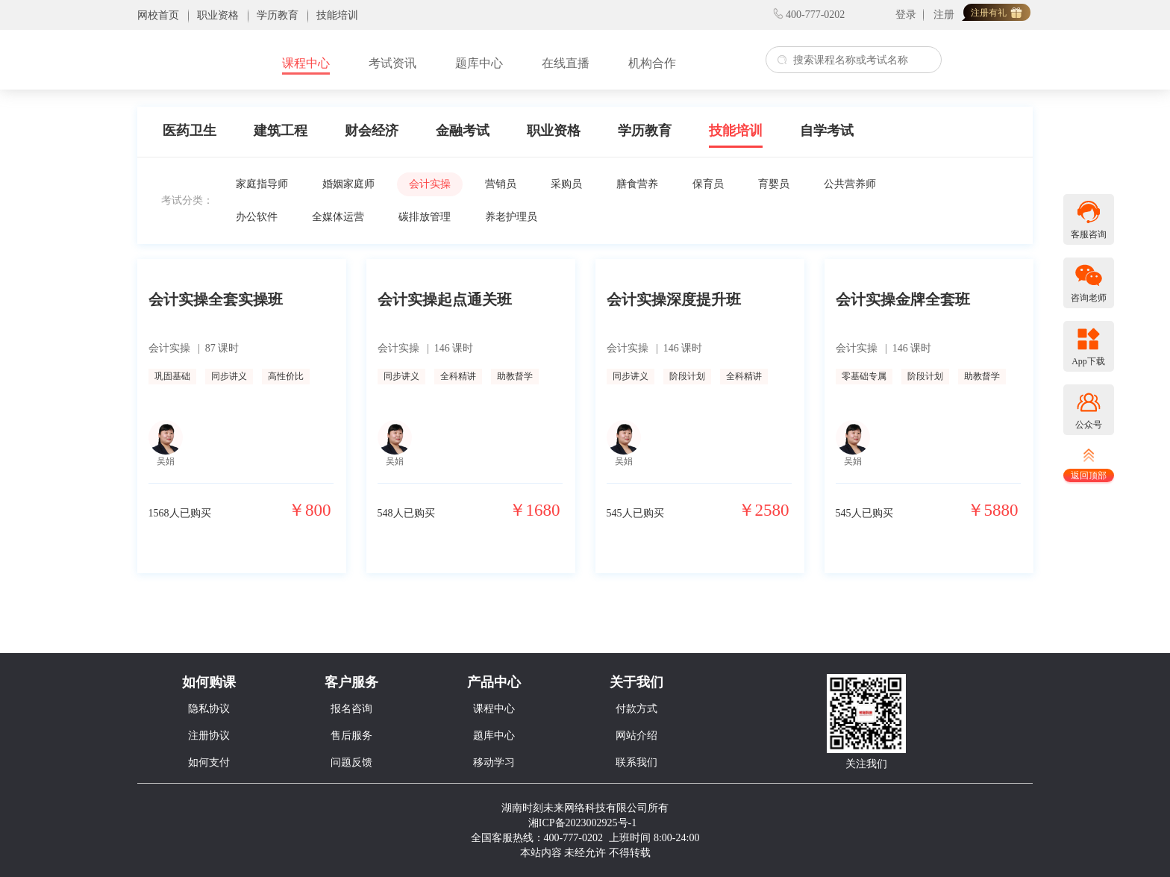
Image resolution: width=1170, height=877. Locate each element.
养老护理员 (511, 216)
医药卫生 (189, 130)
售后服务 (351, 735)
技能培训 (736, 130)
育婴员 (773, 184)
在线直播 (565, 63)
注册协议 (209, 735)
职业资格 (554, 130)
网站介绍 (636, 735)
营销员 (500, 184)
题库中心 (479, 63)
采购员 (566, 184)
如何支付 (209, 762)
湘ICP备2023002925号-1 (582, 822)
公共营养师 (850, 184)
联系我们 (636, 762)
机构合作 (652, 63)
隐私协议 (209, 708)
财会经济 (371, 130)
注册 (943, 14)
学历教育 (645, 130)
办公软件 (257, 216)
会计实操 (430, 184)
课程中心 (306, 63)
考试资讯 (392, 63)
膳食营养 (637, 184)
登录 (905, 14)
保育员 (708, 184)
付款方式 (636, 708)
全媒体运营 (338, 216)
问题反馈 (351, 762)
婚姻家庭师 (348, 184)
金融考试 (462, 130)
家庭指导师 (262, 184)
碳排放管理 (424, 216)
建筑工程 (280, 130)
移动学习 (494, 762)
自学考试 (827, 130)
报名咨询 (351, 708)
